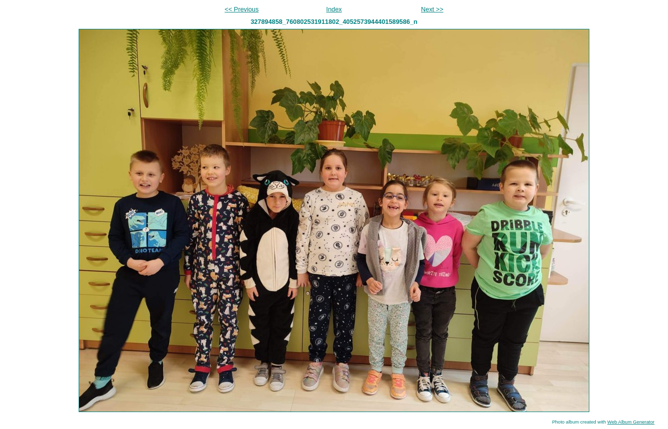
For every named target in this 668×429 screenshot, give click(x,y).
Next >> (432, 9)
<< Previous (241, 9)
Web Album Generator (631, 422)
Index (333, 9)
